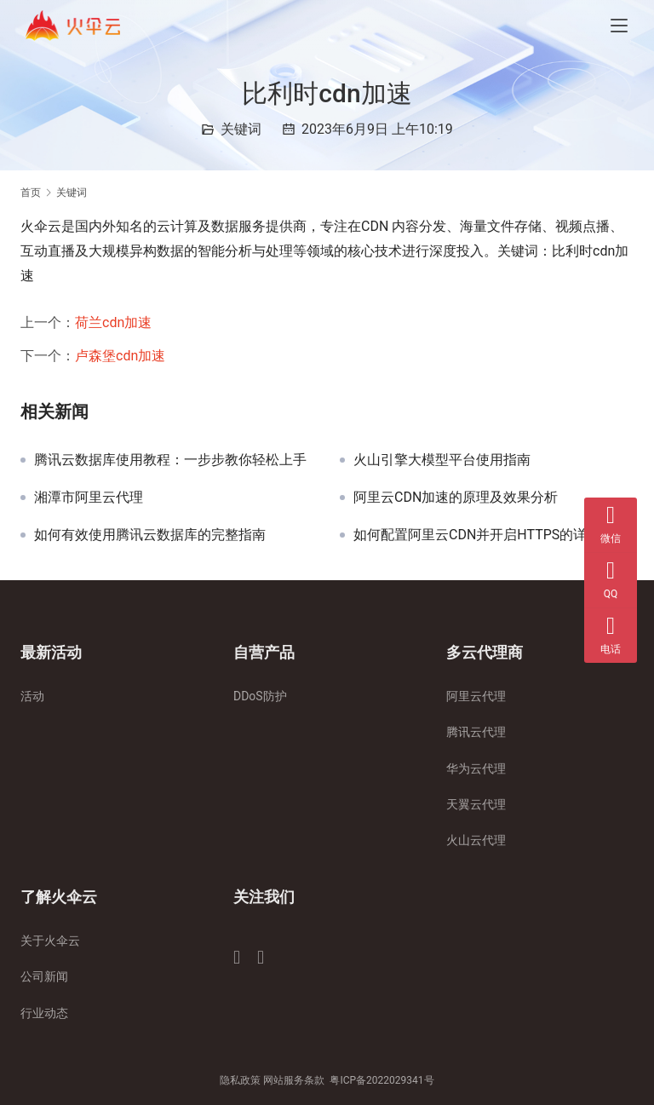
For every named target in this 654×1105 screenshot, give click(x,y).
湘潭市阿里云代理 (88, 497)
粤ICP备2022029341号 (381, 1080)
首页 (30, 193)
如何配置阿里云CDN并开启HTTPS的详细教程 (490, 535)
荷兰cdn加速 (113, 322)
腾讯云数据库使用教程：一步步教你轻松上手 (170, 460)
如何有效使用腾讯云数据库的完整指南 (150, 535)
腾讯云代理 (476, 732)
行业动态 (44, 1013)
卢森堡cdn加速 (120, 356)
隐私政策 (240, 1080)
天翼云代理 (476, 804)
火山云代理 (476, 840)
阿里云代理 (476, 696)
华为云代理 (476, 768)
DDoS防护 (260, 696)
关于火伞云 (50, 940)
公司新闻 (44, 976)
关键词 (241, 129)
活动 (32, 696)
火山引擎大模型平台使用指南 (442, 460)
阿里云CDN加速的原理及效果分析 (455, 497)
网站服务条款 (293, 1080)
